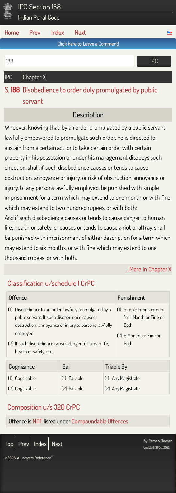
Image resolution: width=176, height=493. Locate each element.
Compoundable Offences (100, 421)
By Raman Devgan (157, 440)
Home (12, 32)
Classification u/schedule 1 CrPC (51, 282)
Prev (34, 32)
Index (57, 32)
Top (9, 444)
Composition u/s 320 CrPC (44, 406)
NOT (37, 421)
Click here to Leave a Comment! (88, 43)
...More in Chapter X (148, 269)
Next (80, 32)
